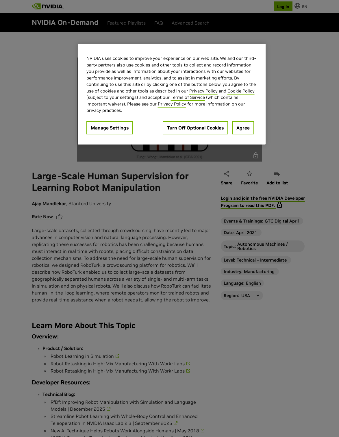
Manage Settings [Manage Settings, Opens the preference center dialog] (110, 128)
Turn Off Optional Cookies (195, 128)
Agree (243, 128)
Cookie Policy (241, 91)
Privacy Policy (203, 91)
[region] (172, 94)
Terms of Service (188, 97)
